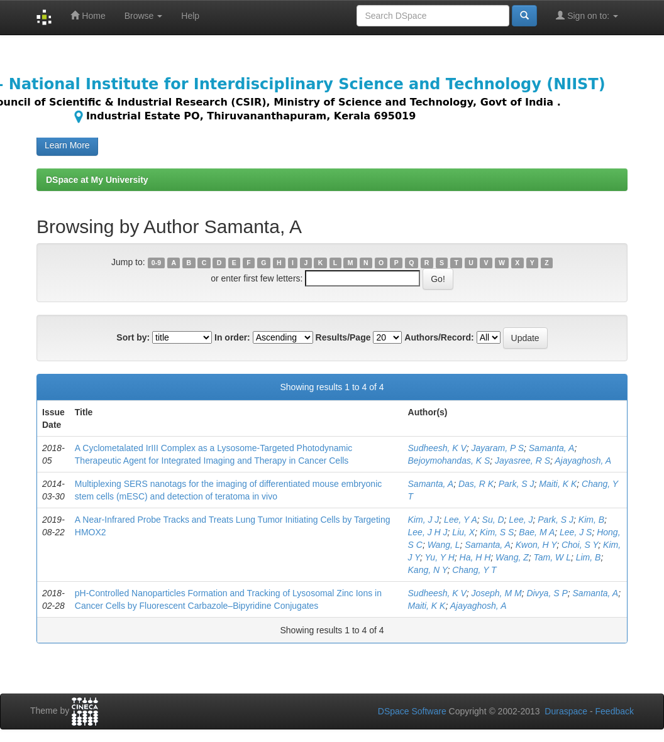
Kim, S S (497, 532)
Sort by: (133, 337)
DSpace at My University (97, 180)
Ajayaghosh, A (583, 461)
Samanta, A (552, 448)
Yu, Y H (440, 557)
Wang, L (444, 545)
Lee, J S (576, 532)
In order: (232, 337)
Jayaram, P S (497, 448)
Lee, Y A (460, 520)
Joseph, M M (496, 593)
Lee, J (521, 520)
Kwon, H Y (536, 545)
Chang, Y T (474, 570)
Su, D (493, 520)
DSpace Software (412, 711)
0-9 (156, 262)
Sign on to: (587, 15)
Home (87, 15)
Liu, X (463, 532)
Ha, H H (475, 557)
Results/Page (343, 337)
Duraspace (566, 711)
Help (190, 16)
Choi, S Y (580, 545)
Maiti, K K (558, 484)
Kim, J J (424, 520)
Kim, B (591, 520)
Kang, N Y (428, 570)
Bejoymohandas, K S (449, 461)
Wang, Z (512, 557)
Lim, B (588, 557)
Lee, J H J (428, 532)
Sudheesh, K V (437, 448)
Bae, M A (537, 532)
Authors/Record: (438, 337)
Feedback (614, 711)
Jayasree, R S (522, 461)
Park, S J (516, 484)
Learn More (67, 145)
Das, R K (476, 484)
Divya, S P (546, 593)
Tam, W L (552, 557)
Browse (143, 16)
